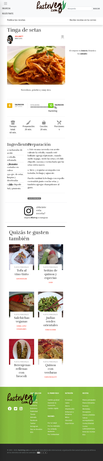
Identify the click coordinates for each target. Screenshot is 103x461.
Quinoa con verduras (50, 368)
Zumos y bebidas (89, 415)
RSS (31, 432)
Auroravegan (21, 279)
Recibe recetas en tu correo (83, 20)
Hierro (67, 406)
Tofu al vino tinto (21, 272)
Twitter (33, 423)
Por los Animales (54, 426)
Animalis (33, 417)
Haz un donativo (36, 429)
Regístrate (7, 13)
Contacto (33, 405)
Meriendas (86, 409)
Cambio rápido (53, 408)
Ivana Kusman (50, 330)
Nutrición (69, 393)
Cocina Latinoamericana (89, 427)
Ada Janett (19, 36)
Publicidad (34, 411)
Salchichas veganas (21, 319)
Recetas (86, 393)
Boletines (33, 408)
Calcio (67, 403)
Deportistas (69, 423)
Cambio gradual (53, 400)
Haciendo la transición (52, 404)
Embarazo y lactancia (69, 413)
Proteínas (68, 400)
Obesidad (68, 420)
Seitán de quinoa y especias (50, 274)
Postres (85, 406)
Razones (51, 416)
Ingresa (6, 8)
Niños (67, 417)
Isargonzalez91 (50, 377)
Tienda (32, 414)
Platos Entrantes (89, 403)
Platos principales (34, 198)
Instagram (34, 426)
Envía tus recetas (89, 432)
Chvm (51, 282)
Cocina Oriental (88, 423)
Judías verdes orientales (50, 321)
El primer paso (53, 393)
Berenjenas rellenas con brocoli (22, 370)
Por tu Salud (52, 423)
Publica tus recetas (16, 20)
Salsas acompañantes (88, 419)
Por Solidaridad (53, 434)
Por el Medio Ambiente (52, 430)
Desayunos (87, 412)
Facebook (33, 420)
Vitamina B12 (69, 409)
